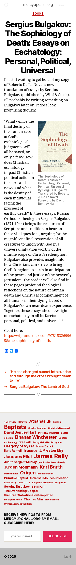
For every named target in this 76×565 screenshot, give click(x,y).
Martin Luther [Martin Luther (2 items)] (11, 473)
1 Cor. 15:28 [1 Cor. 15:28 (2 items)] (10, 422)
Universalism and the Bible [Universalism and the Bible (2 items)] (18, 504)
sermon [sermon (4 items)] (37, 486)
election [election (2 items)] (8, 438)
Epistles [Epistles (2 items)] (63, 438)
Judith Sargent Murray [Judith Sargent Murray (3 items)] (20, 462)
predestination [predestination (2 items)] (45, 473)
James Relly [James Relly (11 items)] (51, 456)
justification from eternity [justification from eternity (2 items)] (52, 462)
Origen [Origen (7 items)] (27, 473)
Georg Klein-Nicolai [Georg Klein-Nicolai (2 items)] (42, 442)
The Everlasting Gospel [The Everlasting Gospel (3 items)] (21, 490)
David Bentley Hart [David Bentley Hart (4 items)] (20, 432)
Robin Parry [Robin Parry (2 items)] (10, 482)
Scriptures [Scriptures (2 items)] (60, 482)
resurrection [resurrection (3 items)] (59, 478)
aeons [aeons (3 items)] (22, 421)
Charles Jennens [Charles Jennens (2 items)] (37, 428)
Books (38, 13)
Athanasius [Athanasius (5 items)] (40, 421)
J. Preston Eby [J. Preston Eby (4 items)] (51, 450)
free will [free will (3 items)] (25, 442)
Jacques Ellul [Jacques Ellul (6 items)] (18, 456)
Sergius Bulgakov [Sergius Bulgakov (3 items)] (17, 486)
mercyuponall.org (38, 4)
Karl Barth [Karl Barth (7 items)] (51, 467)
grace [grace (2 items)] (58, 442)
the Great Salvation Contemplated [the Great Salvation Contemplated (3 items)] (28, 495)
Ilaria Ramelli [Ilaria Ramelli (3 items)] (13, 450)
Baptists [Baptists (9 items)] (15, 427)
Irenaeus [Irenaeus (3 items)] (30, 450)
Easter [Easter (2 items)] (64, 433)
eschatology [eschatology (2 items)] (10, 442)
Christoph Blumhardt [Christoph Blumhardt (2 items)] (59, 428)
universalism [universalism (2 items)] (52, 499)
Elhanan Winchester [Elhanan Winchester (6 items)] (36, 437)
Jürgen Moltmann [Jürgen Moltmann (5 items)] (21, 467)
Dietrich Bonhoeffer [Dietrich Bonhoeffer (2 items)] (48, 433)
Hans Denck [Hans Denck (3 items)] (45, 446)
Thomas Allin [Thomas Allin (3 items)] (33, 499)
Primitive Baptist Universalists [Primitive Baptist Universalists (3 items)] (26, 478)
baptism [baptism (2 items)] (57, 422)
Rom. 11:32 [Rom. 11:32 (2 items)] (24, 482)
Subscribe (57, 536)
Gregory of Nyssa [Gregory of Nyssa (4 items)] (19, 446)
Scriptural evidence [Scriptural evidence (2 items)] (42, 482)
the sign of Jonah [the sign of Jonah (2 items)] (13, 499)
